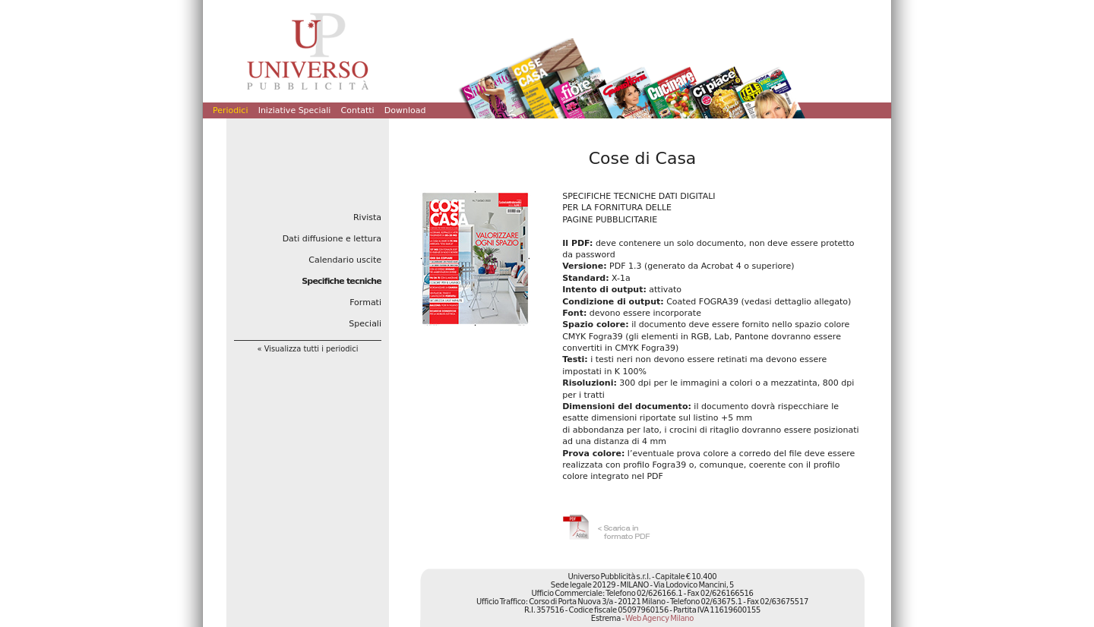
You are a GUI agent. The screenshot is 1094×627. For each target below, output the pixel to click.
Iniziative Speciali (294, 110)
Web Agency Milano (659, 618)
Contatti (358, 110)
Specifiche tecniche (341, 281)
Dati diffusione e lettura (332, 239)
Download (405, 110)
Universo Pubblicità (308, 50)
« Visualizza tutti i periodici (308, 349)
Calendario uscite (344, 260)
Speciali (365, 324)
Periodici (230, 110)
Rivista (367, 217)
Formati (365, 302)
